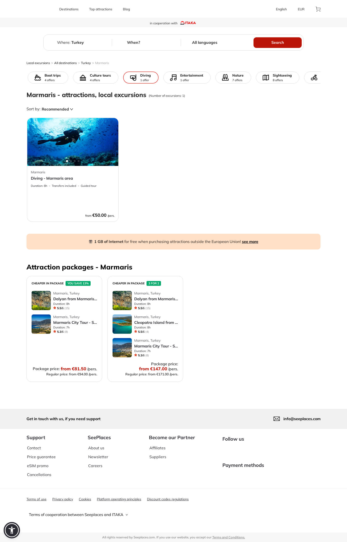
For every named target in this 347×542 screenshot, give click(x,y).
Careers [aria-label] (95, 462)
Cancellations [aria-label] (39, 471)
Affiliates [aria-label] (157, 444)
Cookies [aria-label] (85, 499)
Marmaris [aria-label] (102, 63)
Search (277, 42)
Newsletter (98, 453)
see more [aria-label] (250, 241)
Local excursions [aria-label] (38, 63)
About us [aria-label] (96, 444)
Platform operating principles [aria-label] (119, 499)
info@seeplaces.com (301, 414)
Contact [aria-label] (34, 444)
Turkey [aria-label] (86, 63)
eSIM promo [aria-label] (37, 462)
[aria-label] (40, 9)
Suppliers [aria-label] (157, 453)
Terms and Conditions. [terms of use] (228, 537)
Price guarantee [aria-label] (41, 453)
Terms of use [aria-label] (37, 499)
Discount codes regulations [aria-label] (168, 499)
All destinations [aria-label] (65, 63)
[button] (12, 530)
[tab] (173, 514)
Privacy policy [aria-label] (62, 499)
